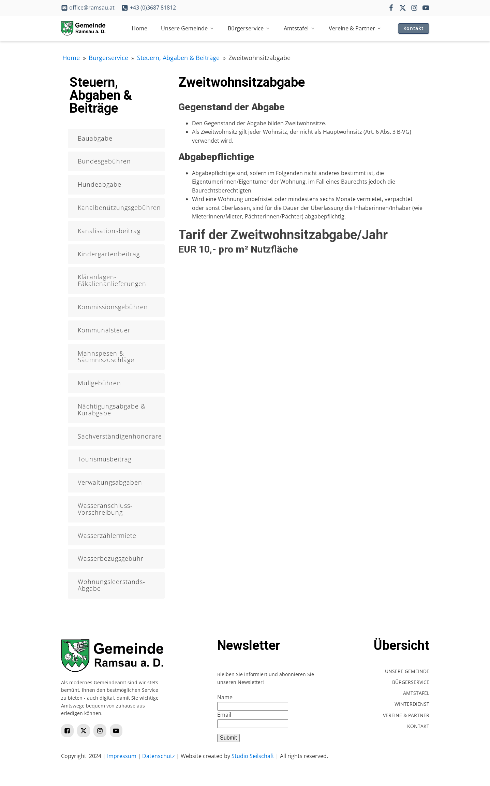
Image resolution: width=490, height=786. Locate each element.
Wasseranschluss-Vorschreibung (105, 508)
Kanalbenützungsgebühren (119, 207)
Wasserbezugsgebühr (111, 558)
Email (224, 714)
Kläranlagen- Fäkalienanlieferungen (112, 280)
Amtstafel (299, 28)
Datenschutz (158, 756)
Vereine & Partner (355, 28)
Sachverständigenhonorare (120, 436)
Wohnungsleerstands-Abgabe (111, 584)
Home (139, 28)
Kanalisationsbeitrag (109, 231)
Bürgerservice (249, 28)
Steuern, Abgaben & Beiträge (178, 58)
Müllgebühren (99, 383)
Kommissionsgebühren (113, 307)
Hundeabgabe (99, 184)
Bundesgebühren (104, 161)
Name (225, 697)
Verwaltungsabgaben (110, 482)
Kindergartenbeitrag (109, 254)
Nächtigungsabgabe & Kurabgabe (112, 409)
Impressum (121, 756)
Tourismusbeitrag (105, 459)
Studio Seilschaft (253, 756)
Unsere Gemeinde (187, 28)
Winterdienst (412, 704)
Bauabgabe (95, 138)
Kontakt (413, 28)
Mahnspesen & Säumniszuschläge (106, 356)
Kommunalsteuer (104, 330)
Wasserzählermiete (107, 535)
